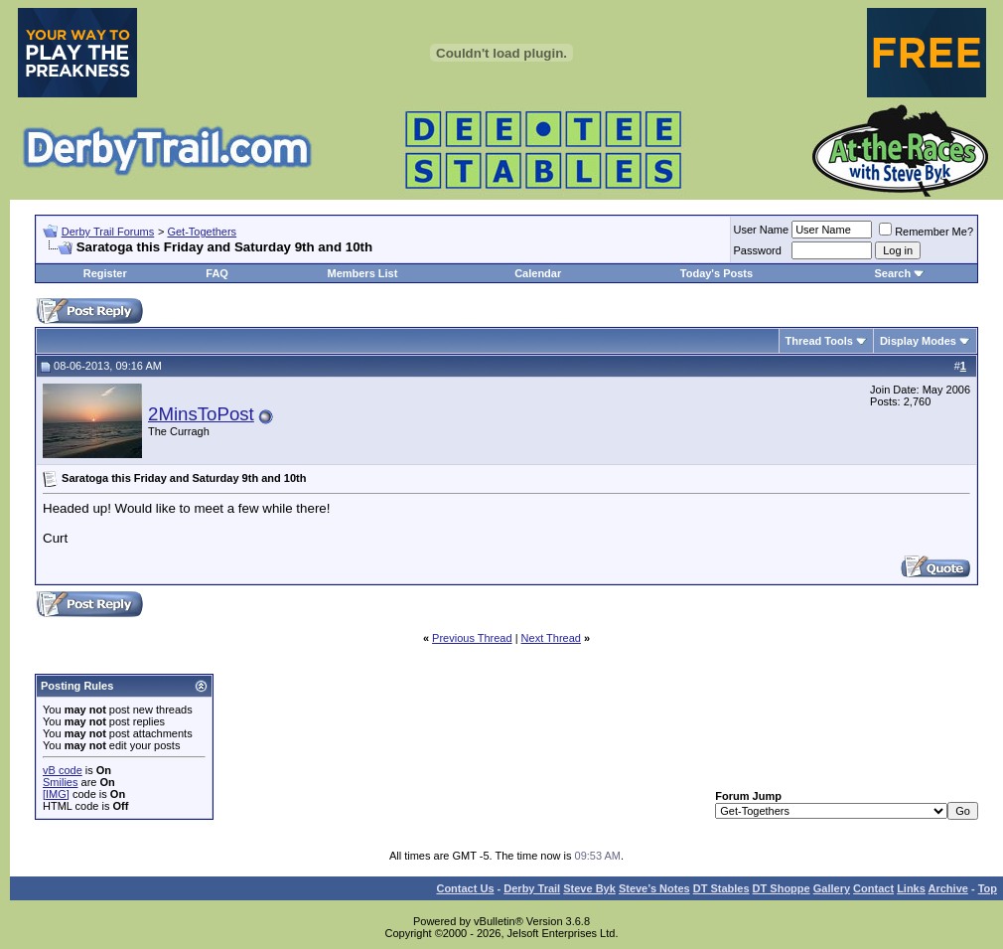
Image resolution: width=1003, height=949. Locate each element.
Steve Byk (589, 888)
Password (758, 250)
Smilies (60, 782)
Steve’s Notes (654, 888)
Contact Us (465, 888)
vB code (62, 770)
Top (987, 888)
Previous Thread (472, 638)
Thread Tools (819, 341)
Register (105, 273)
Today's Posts (716, 273)
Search (892, 273)
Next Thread (551, 638)
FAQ (217, 273)
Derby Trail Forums (108, 231)
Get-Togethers (201, 231)
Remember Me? (926, 231)
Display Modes (918, 341)
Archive (948, 888)
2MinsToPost (201, 413)
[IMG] (56, 794)
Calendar (537, 273)
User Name (761, 230)
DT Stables (721, 888)
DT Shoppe (781, 888)
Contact (873, 888)
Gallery (831, 888)
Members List (362, 273)
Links (911, 888)
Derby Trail (531, 888)
